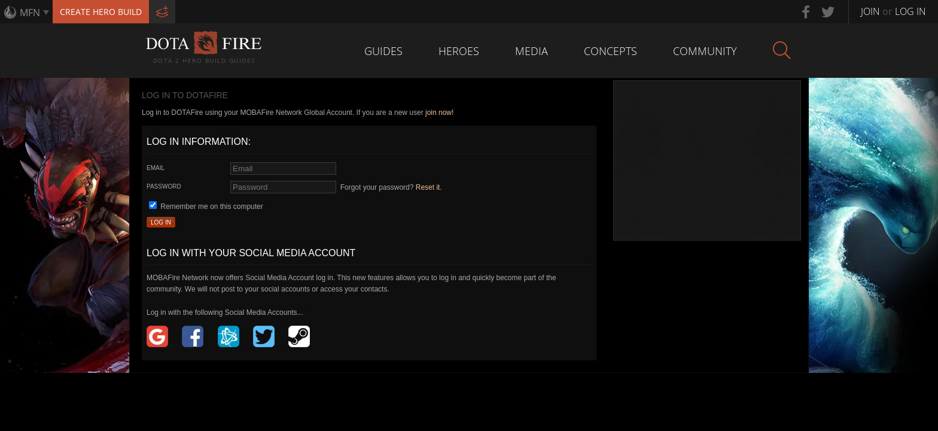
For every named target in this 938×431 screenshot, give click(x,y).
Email (156, 168)
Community (705, 51)
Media (531, 51)
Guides (383, 51)
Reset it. (429, 187)
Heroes (458, 51)
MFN (30, 12)
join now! (439, 112)
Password (164, 186)
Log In (161, 222)
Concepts (610, 51)
